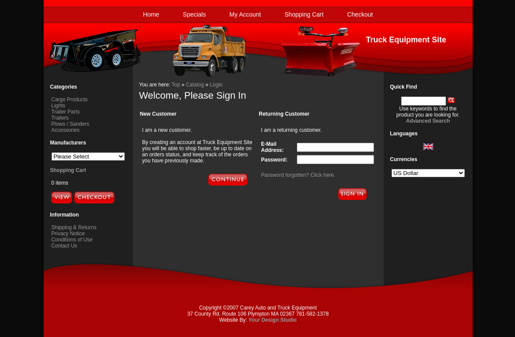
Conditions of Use (72, 240)
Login (216, 85)
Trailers (60, 118)
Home (151, 14)
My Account (245, 14)
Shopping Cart (304, 14)
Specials (194, 14)
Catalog (195, 85)
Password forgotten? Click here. (298, 175)
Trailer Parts (66, 112)
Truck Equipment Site (406, 39)
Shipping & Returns (74, 227)
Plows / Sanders (70, 124)
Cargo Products (70, 99)
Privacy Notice (68, 233)
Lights (58, 106)
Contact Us (64, 246)
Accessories (66, 130)
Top (176, 85)
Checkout (360, 14)
